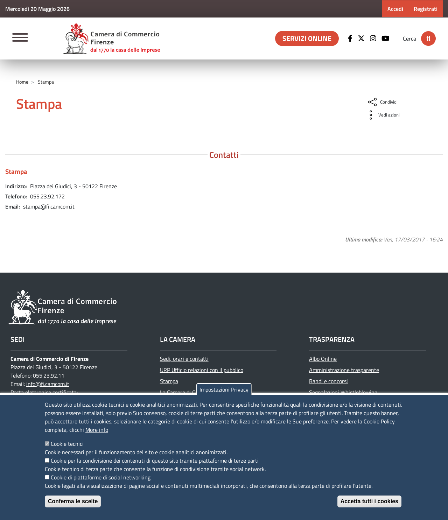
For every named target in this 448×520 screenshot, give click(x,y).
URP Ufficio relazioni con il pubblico (201, 370)
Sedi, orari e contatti (184, 358)
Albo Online (323, 358)
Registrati (426, 9)
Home (22, 81)
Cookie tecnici (67, 444)
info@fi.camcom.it (47, 384)
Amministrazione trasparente (344, 370)
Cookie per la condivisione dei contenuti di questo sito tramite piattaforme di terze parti (155, 460)
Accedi (395, 9)
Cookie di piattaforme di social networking (100, 477)
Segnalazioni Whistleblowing (343, 392)
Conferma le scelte (73, 501)
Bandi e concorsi (328, 381)
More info (96, 430)
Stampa (169, 381)
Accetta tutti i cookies (369, 501)
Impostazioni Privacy (224, 389)
